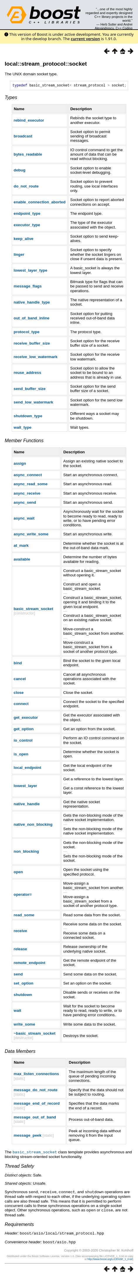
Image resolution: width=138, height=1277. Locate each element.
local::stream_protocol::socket (46, 64)
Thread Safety (19, 1166)
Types (11, 98)
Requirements (19, 1224)
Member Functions (24, 441)
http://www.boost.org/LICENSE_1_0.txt (109, 1258)
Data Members (20, 1052)
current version (85, 38)
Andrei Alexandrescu (114, 26)
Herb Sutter (108, 24)
